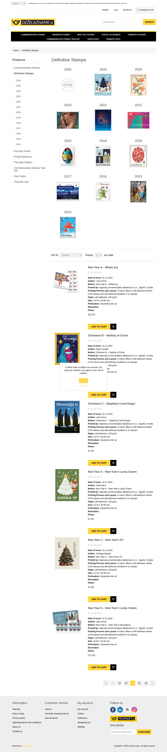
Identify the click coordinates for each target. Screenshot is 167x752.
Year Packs (93, 39)
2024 (18, 91)
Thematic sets (113, 39)
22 (139, 683)
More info (124, 3)
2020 (18, 112)
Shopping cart (84, 722)
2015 (18, 139)
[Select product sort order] (71, 255)
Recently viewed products (57, 713)
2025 (18, 86)
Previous (112, 683)
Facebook (113, 710)
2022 (18, 102)
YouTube (127, 710)
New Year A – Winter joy (103, 267)
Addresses (82, 718)
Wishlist (81, 727)
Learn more (83, 386)
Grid (148, 255)
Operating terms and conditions (26, 722)
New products (51, 718)
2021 (18, 107)
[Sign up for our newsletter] (123, 732)
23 (146, 683)
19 (119, 683)
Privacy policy (18, 718)
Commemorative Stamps (33, 35)
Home (16, 50)
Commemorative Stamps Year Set (63, 39)
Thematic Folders (137, 35)
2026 (18, 80)
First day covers (85, 35)
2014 (18, 144)
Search (48, 709)
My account (83, 709)
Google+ (134, 710)
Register (105, 10)
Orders (81, 713)
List (153, 255)
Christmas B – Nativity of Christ (108, 335)
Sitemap (16, 709)
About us (16, 727)
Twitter (120, 710)
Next (152, 683)
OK (83, 381)
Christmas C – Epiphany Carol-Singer (111, 403)
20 (126, 683)
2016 (18, 133)
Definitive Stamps (61, 35)
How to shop (18, 713)
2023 (18, 96)
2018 (18, 123)
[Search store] (122, 22)
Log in (115, 10)
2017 (18, 128)
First (106, 683)
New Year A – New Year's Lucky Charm (112, 471)
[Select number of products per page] (98, 255)
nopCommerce (28, 746)
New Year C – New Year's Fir (105, 539)
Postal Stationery (111, 35)
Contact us (17, 731)
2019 (18, 117)
